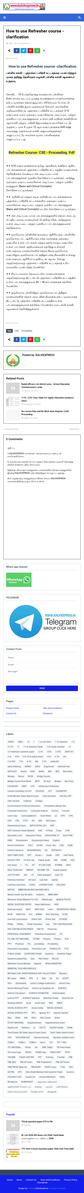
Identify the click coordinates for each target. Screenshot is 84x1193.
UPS (20, 1072)
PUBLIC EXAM (14, 954)
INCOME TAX (43, 870)
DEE (40, 821)
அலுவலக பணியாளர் (47, 1082)
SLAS (28, 1003)
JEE (25, 875)
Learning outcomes (16, 885)
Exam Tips (51, 845)
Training (49, 1057)
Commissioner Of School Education (24, 806)
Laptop (54, 880)
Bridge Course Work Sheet (19, 781)
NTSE (65, 914)
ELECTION (67, 835)
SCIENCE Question (31, 998)
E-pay (58, 830)
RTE (31, 978)
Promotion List (39, 949)
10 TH (10, 747)
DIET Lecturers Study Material (21, 830)
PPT (10, 944)
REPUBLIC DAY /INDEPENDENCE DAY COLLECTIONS (31, 973)
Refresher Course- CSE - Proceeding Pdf (42, 153)
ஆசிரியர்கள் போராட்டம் (19, 1087)
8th (36, 761)
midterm (40, 894)
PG (61, 934)
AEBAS (28, 766)
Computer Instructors (17, 811)
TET (51, 1042)
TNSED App (40, 1052)
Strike (57, 1018)
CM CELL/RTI (65, 796)
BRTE (37, 781)
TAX (10, 1037)
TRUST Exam (50, 1067)
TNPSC (28, 1052)
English (56, 840)
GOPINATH (56, 850)
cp (56, 816)
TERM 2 (21, 1042)
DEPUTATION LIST (38, 825)
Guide (49, 855)
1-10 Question (61, 742)
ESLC (30, 845)
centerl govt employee (48, 786)
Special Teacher (61, 1013)
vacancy (70, 1072)
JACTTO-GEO (14, 875)
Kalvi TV (59, 875)
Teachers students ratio (63, 1037)
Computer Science (39, 811)
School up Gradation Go (43, 988)
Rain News (43, 958)
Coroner (65, 811)
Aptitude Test (64, 766)
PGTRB (36, 939)
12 (69, 747)
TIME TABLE (47, 1047)
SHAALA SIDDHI (15, 1003)
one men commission (17, 919)
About (19, 1180)
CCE (33, 786)
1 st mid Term (44, 742)
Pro (29, 944)
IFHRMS (58, 865)
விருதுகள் (51, 1092)
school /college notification (42, 983)
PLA (67, 939)
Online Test (50, 919)
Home (10, 1180)
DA (33, 821)
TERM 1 (11, 1042)
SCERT (65, 978)
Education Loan (15, 835)
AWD (32, 771)
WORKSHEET (27, 1082)
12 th (40, 752)
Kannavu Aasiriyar (16, 880)
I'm (26, 865)
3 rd (9, 756)
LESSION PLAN (46, 885)
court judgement (28, 816)
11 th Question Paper (33, 747)
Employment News (40, 840)
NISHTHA (20, 914)
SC (57, 978)
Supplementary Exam (55, 1023)
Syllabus (25, 1027)
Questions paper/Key (17, 958)
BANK (41, 771)
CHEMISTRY (61, 791)
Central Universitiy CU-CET (20, 791)
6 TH (57, 756)
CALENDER (13, 786)
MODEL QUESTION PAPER (19, 904)
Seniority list (67, 998)
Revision (63, 973)
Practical (19, 944)
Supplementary (34, 1023)
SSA (9, 1018)
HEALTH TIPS (14, 860)
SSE (26, 1018)
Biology (11, 776)
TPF (40, 1057)
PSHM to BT (55, 949)
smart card (40, 1003)
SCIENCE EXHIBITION (39, 993)
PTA (66, 949)
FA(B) (70, 845)
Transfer (61, 1057)
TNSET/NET (55, 1052)
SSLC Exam (45, 1018)
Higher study (44, 860)
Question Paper (64, 954)
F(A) (62, 845)
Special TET (44, 1013)
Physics (46, 939)
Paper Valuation (34, 924)
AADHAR (54, 761)
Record (55, 958)
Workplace (12, 1082)
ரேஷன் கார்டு (37, 1092)
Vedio (62, 1077)
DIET (52, 825)
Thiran (28, 1047)
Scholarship (21, 983)
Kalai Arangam (44, 875)
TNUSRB (11, 1057)
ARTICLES (12, 771)
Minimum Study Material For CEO (23, 899)
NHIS (10, 914)
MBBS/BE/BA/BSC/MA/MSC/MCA (33, 890)
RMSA (22, 978)
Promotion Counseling (18, 949)
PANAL (20, 924)
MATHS (11, 890)
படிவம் (49, 1087)
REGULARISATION (53, 963)
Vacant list (30, 1077)
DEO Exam (51, 821)
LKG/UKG (61, 885)
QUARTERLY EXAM (32, 954)
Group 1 (39, 855)
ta (34, 1027)
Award (23, 771)
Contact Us (11, 713)
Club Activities (49, 796)
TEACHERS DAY (22, 1037)
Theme (31, 1188)
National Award (15, 909)
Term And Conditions (52, 708)
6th (64, 756)
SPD (33, 1013)
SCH (10, 983)
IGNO (68, 865)
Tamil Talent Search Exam (62, 1032)
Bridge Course (43, 776)
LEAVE (32, 885)
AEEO (37, 766)
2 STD (58, 752)
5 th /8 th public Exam (33, 756)
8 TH (29, 761)
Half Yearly (69, 855)
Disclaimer (47, 713)
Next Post (74, 429)
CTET (25, 821)
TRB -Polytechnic (44, 1062)
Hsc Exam (12, 865)
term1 (43, 1042)
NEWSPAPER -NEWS (66, 909)
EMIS (10, 840)
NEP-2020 (39, 909)
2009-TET (69, 752)
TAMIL (70, 1027)
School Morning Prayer (18, 988)
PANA (10, 924)
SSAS (17, 1018)
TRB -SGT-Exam (62, 1062)
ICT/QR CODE (45, 865)
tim (36, 1047)
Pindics (57, 939)
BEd (50, 771)
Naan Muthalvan (42, 904)
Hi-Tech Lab (29, 860)
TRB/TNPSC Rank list (17, 1067)
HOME (64, 860)
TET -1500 (61, 1042)
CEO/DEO (40, 791)
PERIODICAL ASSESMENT (19, 934)
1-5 (72, 742)
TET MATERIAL (14, 1047)
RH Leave (12, 978)
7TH (21, 761)
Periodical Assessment (45, 934)
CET (50, 791)
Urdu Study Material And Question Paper (44, 1072)
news (50, 909)
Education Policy (33, 835)
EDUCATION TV (52, 835)
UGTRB (11, 1072)
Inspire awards (60, 870)
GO (46, 850)
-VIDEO (11, 742)
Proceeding (27, 331)
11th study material (56, 747)
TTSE (62, 1067)
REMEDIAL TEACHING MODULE (22, 968)
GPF (29, 855)
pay (47, 924)
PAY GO (40, 929)
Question (49, 954)
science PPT (13, 998)
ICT (33, 865)
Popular (10, 1114)
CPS (71, 816)
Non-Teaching (52, 914)
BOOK (30, 776)
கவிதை (38, 1087)
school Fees (64, 983)
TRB (70, 1057)
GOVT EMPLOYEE (16, 855)
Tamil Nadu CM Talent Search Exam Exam (27, 1032)
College (38, 801)
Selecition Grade (51, 998)
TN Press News (63, 1047)
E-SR (67, 830)
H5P (58, 855)
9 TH (44, 761)
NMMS (39, 914)
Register (37, 963)
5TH (49, 756)
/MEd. (20, 742)
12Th (49, 752)
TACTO (42, 1027)
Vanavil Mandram (47, 1077)
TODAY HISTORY (26, 1057)
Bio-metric (67, 771)
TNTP (67, 1052)
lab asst (32, 880)
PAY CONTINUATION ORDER (20, 929)
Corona (54, 811)
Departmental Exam (17, 825)
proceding (39, 944)
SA (51, 978)
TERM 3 (32, 1042)
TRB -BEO (12, 1062)
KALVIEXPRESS (45, 355)
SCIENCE (62, 988)
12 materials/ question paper (21, 752)
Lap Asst (44, 880)
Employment (22, 840)
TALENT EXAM (56, 1027)
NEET (28, 909)
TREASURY (36, 1067)
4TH (17, 756)
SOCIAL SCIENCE (55, 1008)
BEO (57, 771)
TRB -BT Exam (26, 1062)
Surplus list (13, 1027)
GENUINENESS (34, 850)
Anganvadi (49, 766)
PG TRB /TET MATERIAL (18, 939)
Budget (58, 781)
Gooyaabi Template (57, 1188)
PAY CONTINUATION (62, 924)
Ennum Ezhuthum (16, 845)
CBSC (24, 786)
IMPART (30, 870)
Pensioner (52, 929)
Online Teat (36, 919)
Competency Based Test (55, 806)
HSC (73, 860)
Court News (45, 816)
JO (32, 875)
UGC (71, 1067)
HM (55, 860)
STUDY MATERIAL (16, 1023)
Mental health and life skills (20, 894)
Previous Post (11, 429)
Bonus (21, 776)
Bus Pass (69, 781)
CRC (10, 821)
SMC (51, 1003)
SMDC (59, 1003)
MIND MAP (53, 894)
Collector (27, 801)
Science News (58, 993)
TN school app (14, 1052)
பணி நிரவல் (62, 1087)
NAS (56, 904)
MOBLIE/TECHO (63, 899)
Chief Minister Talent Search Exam (23, 796)
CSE (11, 43)
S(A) (44, 978)
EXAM (39, 845)
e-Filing (49, 830)
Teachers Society (41, 1037)
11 (18, 747)
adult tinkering (14, 766)
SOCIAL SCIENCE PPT (18, 1008)
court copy (12, 816)
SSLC (33, 1018)
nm (30, 914)
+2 (28, 742)
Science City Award (16, 993)
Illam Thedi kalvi (15, 870)
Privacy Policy (12, 708)
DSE (40, 830)
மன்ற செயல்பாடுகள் (17, 1092)
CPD (63, 816)
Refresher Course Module (19, 963)
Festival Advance (15, 850)
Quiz (33, 958)
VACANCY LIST (15, 1077)
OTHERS (63, 919)
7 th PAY (11, 761)
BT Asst (47, 781)
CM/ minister (13, 801)
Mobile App (47, 899)
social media (37, 1008)
